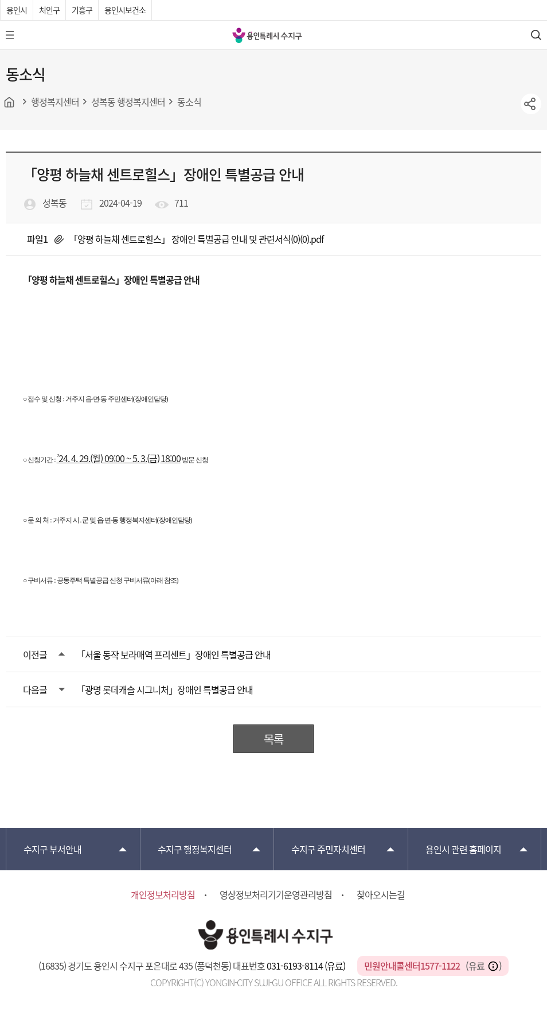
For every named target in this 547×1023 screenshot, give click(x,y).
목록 (273, 739)
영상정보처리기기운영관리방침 (276, 894)
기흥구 (82, 10)
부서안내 (52, 849)
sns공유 (531, 104)
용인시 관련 (463, 849)
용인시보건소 (125, 10)
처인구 (49, 10)
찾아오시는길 (381, 894)
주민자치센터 (328, 849)
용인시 (16, 10)
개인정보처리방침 (163, 894)
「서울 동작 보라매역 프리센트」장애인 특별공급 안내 (173, 654)
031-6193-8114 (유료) (307, 965)
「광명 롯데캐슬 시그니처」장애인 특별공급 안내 (164, 689)
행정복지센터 (195, 849)
